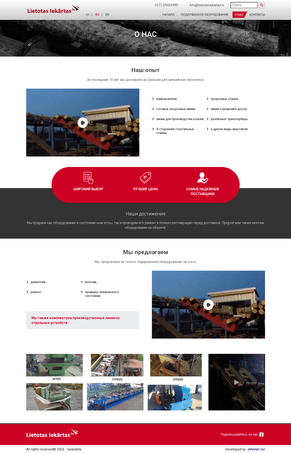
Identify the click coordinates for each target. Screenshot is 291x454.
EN (106, 14)
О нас (239, 14)
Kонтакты (257, 14)
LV (86, 14)
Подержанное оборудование (204, 14)
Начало (169, 14)
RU (96, 14)
